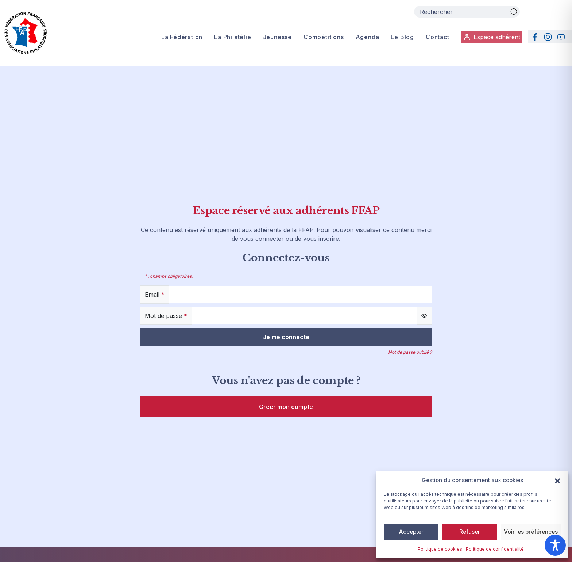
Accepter (411, 532)
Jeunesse (276, 38)
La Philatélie (231, 38)
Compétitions (322, 38)
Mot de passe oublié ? (410, 352)
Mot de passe (166, 315)
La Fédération (180, 38)
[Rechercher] (513, 12)
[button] (557, 480)
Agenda (366, 38)
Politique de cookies (440, 549)
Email (155, 294)
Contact (436, 38)
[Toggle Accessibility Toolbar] (555, 545)
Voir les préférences (530, 532)
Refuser (469, 532)
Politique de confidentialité (495, 549)
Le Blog (401, 38)
